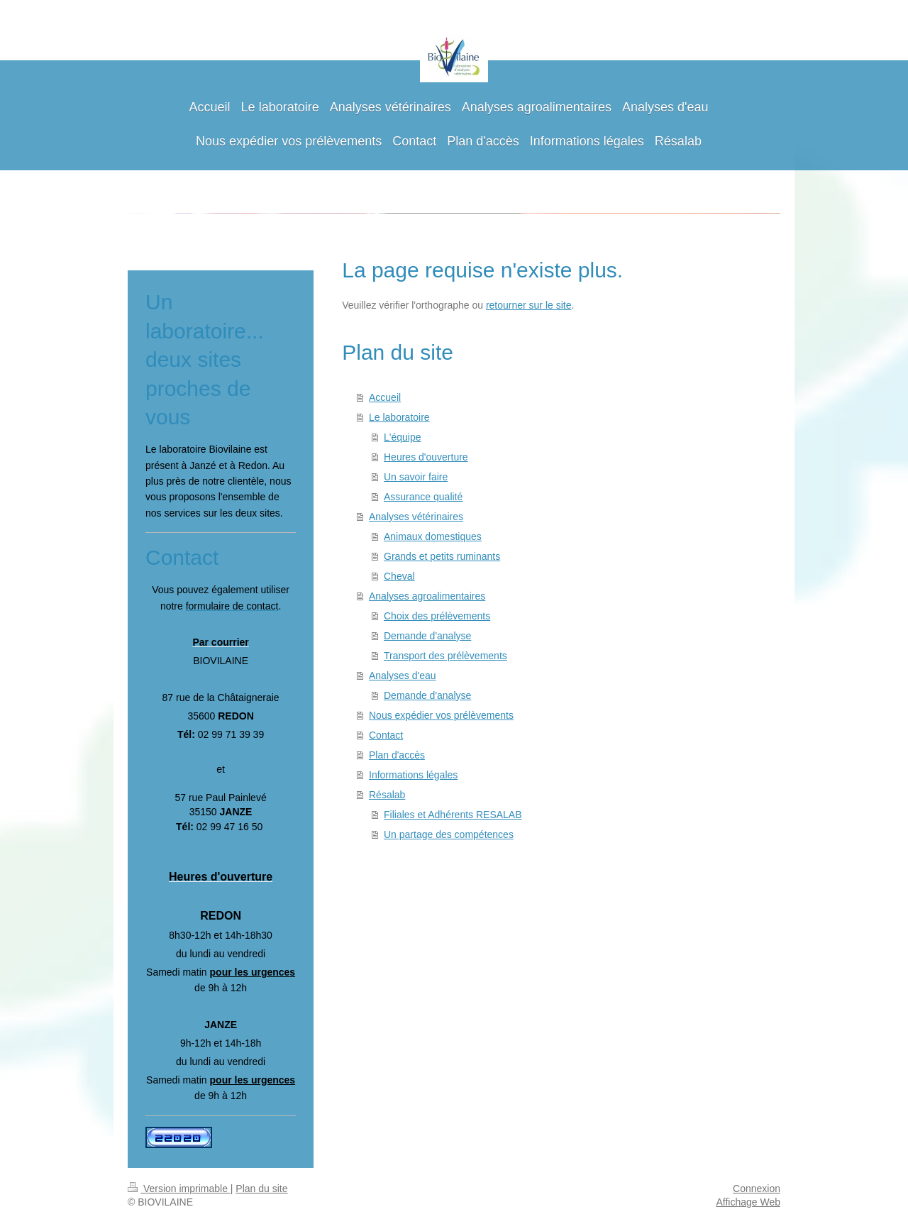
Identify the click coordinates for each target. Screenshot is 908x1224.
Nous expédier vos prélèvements (441, 715)
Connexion (756, 1188)
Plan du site (261, 1188)
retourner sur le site (529, 305)
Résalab (387, 794)
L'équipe (402, 437)
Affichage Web (748, 1202)
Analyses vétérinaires (416, 516)
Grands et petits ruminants (442, 556)
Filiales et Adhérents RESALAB (453, 814)
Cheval (399, 576)
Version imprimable (179, 1188)
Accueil (385, 397)
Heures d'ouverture (426, 457)
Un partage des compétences (449, 834)
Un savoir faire (416, 477)
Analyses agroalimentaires (427, 596)
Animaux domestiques (433, 536)
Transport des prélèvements (445, 655)
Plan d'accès (397, 755)
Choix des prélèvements (437, 616)
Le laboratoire (399, 417)
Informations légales (413, 775)
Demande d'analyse (427, 635)
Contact (386, 735)
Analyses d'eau (402, 675)
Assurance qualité (423, 496)
